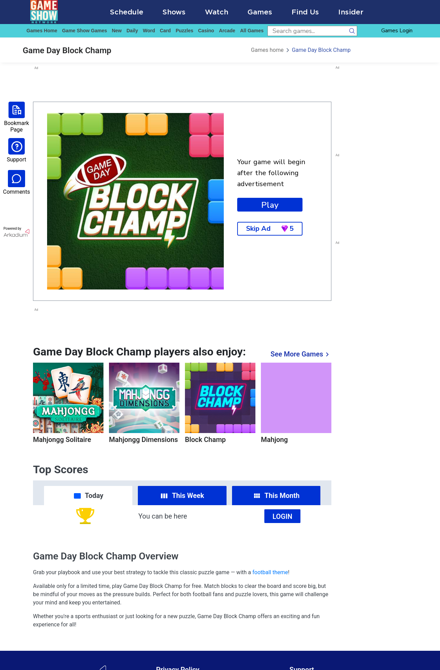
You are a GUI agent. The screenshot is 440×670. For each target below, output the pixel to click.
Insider (350, 12)
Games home (41, 30)
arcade (227, 30)
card (165, 30)
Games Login (396, 30)
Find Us (305, 12)
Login (283, 516)
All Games (251, 30)
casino (206, 30)
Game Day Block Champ (321, 50)
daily (132, 30)
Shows (174, 12)
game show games (84, 30)
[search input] (307, 31)
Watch (216, 12)
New (117, 30)
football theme (270, 572)
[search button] (352, 31)
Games (260, 12)
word (149, 30)
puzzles (184, 30)
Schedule (126, 12)
